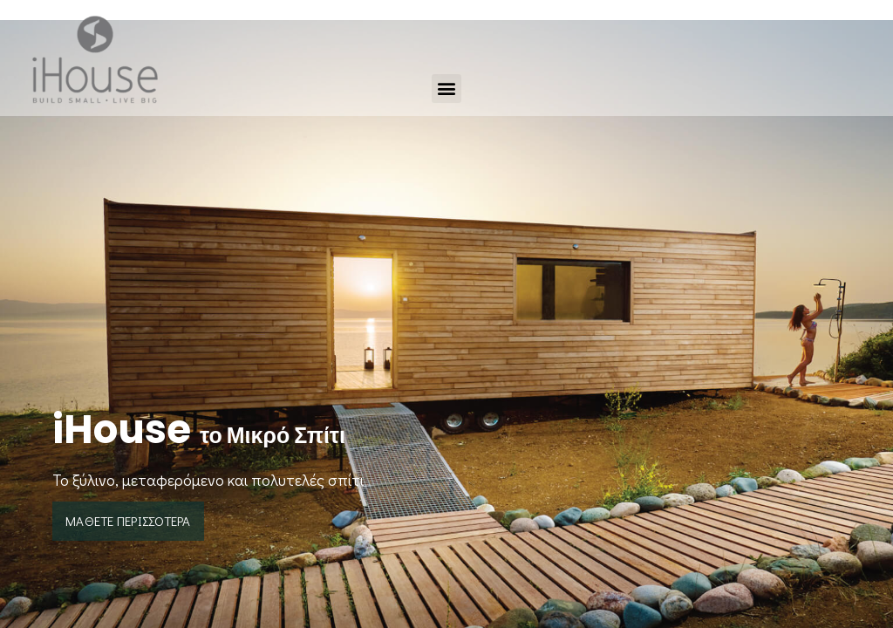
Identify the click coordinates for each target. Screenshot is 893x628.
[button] (446, 88)
